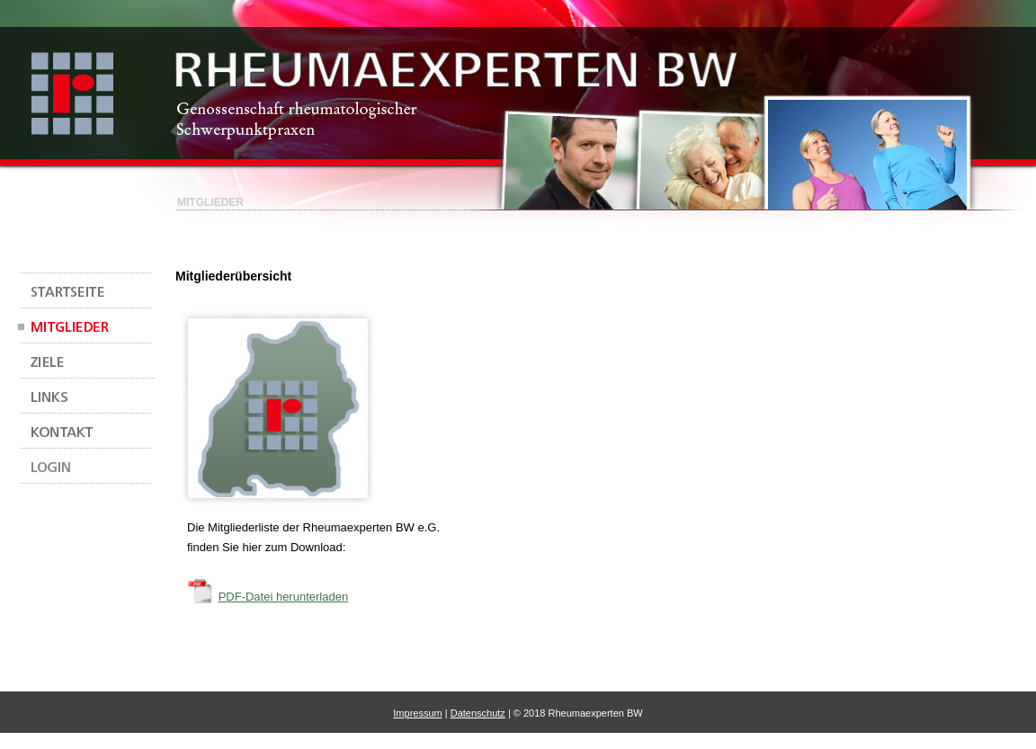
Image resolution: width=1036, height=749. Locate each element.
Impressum (417, 713)
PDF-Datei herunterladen (284, 596)
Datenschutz (478, 713)
